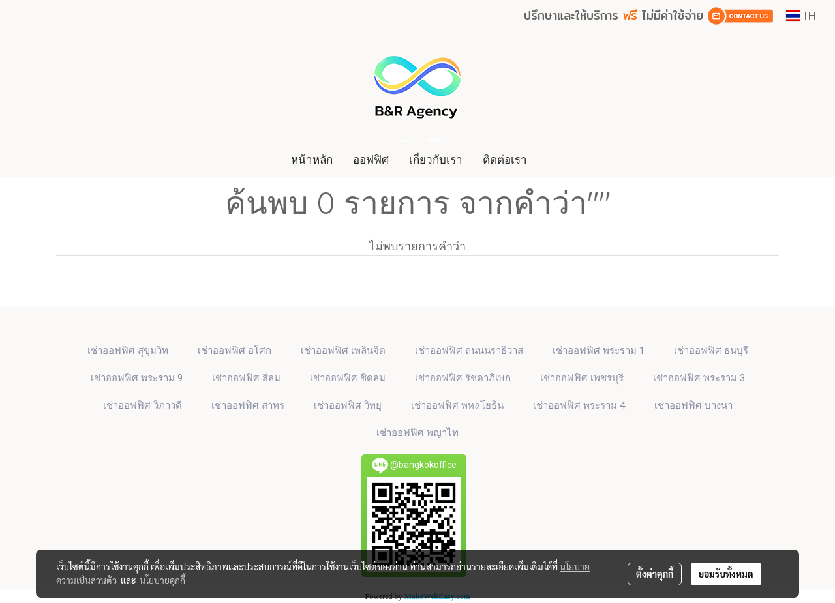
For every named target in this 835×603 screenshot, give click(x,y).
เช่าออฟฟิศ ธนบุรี (711, 351)
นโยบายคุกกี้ (162, 580)
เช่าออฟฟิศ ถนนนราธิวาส (469, 351)
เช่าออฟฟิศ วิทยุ (348, 405)
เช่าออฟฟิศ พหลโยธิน (457, 405)
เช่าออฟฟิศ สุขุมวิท (127, 351)
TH (800, 15)
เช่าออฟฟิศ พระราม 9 (137, 378)
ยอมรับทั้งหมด (726, 574)
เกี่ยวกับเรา (436, 159)
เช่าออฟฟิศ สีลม (246, 378)
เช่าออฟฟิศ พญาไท (417, 433)
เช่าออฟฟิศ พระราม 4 (579, 405)
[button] (549, 159)
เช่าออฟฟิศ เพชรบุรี (582, 378)
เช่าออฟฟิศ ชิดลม (348, 378)
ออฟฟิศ (371, 159)
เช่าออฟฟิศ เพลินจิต (343, 351)
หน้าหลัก (312, 159)
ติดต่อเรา (505, 159)
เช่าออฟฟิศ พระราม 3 (699, 378)
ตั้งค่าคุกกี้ (654, 574)
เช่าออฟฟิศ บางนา (693, 405)
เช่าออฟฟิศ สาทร (247, 405)
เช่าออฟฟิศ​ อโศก (234, 351)
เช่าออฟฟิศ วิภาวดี (142, 405)
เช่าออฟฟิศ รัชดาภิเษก (463, 378)
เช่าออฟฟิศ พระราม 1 (599, 351)
